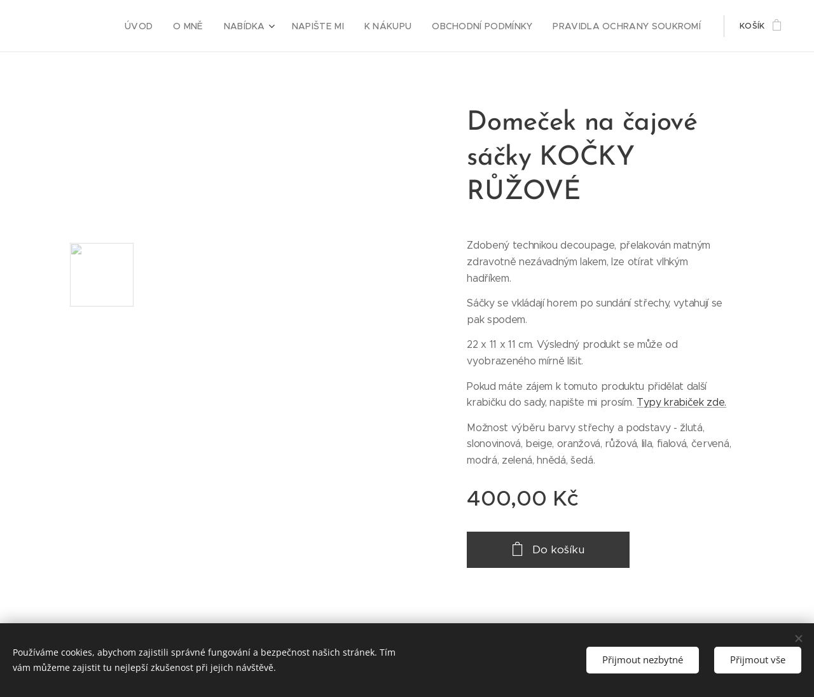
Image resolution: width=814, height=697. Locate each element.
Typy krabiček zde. (681, 402)
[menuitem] (167, 26)
